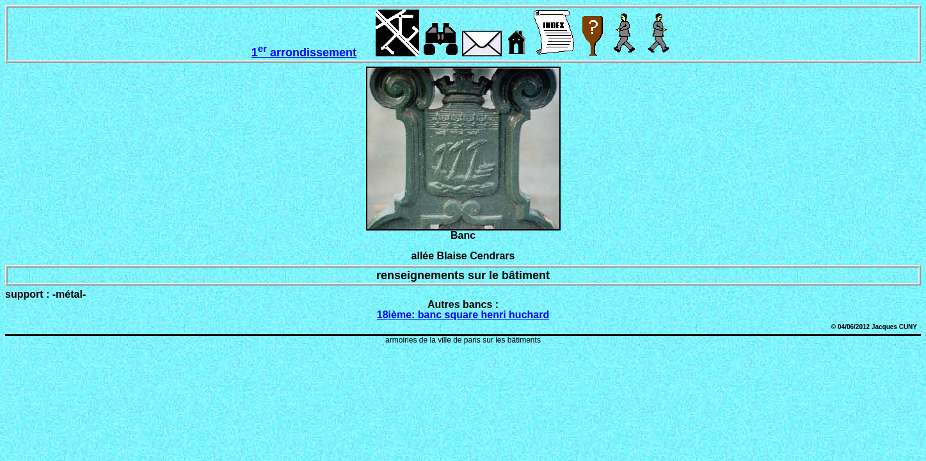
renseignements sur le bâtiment (463, 275)
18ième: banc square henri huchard (463, 314)
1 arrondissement (303, 52)
